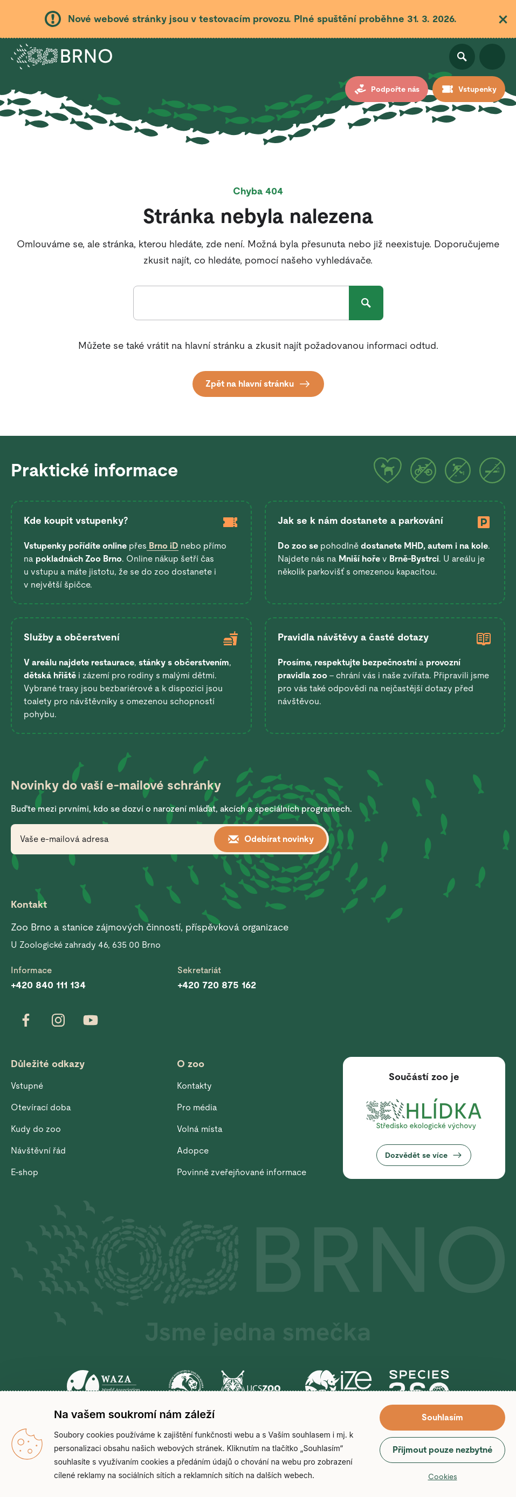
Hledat (366, 303)
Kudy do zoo (36, 1129)
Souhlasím (442, 1417)
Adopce (193, 1150)
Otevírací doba (41, 1107)
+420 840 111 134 (48, 984)
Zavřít (503, 19)
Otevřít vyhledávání (462, 57)
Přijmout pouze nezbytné (442, 1450)
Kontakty (194, 1086)
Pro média (197, 1107)
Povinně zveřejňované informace (241, 1172)
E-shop (24, 1172)
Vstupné (27, 1086)
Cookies (442, 1476)
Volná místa (200, 1129)
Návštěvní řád (38, 1150)
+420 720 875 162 (216, 984)
